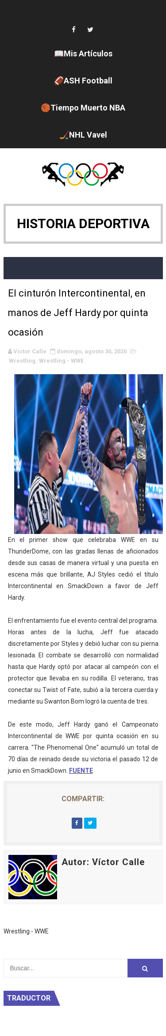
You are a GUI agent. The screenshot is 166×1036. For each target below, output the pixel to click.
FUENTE (81, 770)
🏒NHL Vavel (83, 134)
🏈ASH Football (83, 80)
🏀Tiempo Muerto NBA (83, 107)
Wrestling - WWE (61, 360)
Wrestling (22, 360)
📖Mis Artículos (83, 53)
